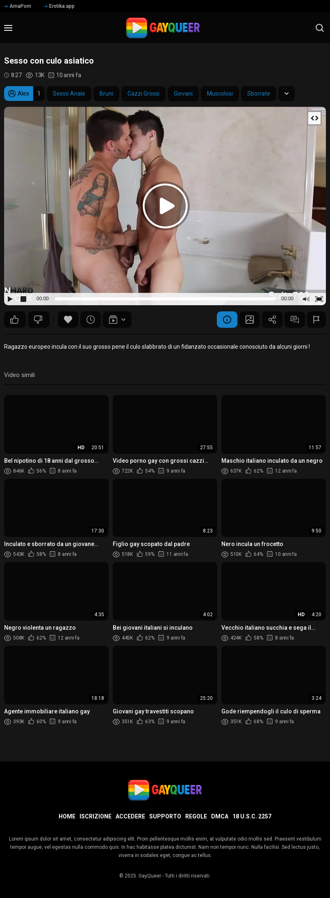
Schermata (250, 319)
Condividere (272, 319)
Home (67, 816)
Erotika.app (59, 6)
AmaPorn (17, 6)
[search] (320, 28)
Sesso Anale (69, 93)
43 (14, 319)
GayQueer (150, 876)
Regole (196, 816)
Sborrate (258, 93)
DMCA (219, 816)
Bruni (106, 93)
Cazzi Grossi (143, 93)
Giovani (183, 93)
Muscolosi (220, 93)
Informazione (227, 319)
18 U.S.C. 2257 (251, 816)
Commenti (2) (295, 319)
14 (38, 319)
